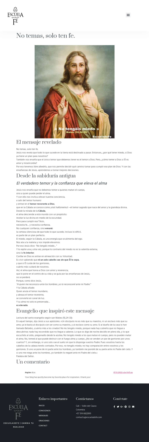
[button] (128, 15)
